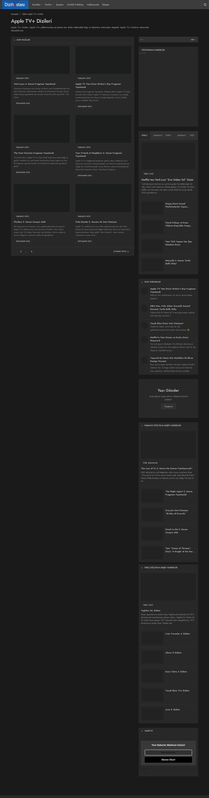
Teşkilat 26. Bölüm (150, 610)
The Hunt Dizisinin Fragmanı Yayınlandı (34, 153)
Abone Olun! (168, 759)
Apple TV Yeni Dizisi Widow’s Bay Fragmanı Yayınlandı (98, 85)
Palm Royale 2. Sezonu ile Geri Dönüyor (96, 222)
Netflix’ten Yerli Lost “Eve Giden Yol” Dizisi (167, 180)
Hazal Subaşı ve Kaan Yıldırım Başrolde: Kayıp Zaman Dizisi (177, 226)
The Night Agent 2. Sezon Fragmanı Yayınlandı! (178, 493)
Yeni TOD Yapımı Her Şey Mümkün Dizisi (178, 243)
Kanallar (36, 4)
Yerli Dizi (149, 174)
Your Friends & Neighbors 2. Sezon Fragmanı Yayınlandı (98, 154)
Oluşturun (168, 406)
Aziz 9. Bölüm (172, 709)
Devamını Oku (23, 103)
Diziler (48, 4)
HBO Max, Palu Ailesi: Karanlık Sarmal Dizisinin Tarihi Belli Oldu (170, 307)
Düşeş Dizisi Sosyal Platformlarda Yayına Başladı (176, 207)
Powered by (169, 770)
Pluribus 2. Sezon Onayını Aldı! (30, 222)
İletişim (105, 4)
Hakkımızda (93, 4)
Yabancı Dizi (22, 78)
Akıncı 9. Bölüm (173, 652)
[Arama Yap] (205, 4)
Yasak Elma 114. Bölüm (177, 690)
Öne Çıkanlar (150, 463)
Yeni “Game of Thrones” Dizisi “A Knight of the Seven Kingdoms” (180, 551)
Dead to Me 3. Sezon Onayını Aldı (176, 531)
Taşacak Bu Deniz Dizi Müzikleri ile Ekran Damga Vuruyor (171, 359)
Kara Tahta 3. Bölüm (176, 671)
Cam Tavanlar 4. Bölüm (177, 633)
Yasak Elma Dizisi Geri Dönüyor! (166, 323)
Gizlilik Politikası (75, 4)
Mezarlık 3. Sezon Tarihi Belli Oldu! (177, 262)
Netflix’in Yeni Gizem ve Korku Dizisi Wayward (169, 339)
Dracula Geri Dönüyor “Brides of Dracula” (176, 512)
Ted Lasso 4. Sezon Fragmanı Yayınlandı (34, 84)
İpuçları (60, 4)
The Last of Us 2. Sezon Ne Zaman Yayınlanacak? (166, 468)
